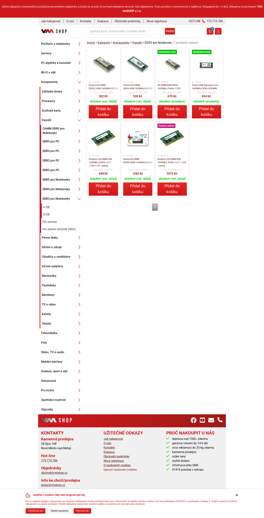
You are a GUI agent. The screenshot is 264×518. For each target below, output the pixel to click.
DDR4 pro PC (62, 151)
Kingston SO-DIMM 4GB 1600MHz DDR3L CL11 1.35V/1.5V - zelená (100, 162)
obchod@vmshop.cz (54, 472)
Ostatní (62, 323)
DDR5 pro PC (62, 141)
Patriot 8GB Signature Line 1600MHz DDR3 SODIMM (205, 87)
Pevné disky (62, 237)
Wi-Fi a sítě (61, 72)
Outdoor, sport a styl (61, 371)
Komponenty (61, 82)
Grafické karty (62, 110)
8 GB (46, 214)
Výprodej (61, 409)
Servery (61, 53)
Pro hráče (61, 390)
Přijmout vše (82, 510)
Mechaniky (62, 276)
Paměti (62, 120)
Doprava (103, 21)
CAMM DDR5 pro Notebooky (62, 131)
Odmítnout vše (35, 510)
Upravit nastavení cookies (120, 469)
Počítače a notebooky (61, 44)
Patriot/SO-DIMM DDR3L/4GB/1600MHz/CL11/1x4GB (103, 87)
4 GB (46, 207)
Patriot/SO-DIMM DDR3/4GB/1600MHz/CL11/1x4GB (138, 87)
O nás (70, 21)
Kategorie (104, 42)
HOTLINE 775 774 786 (206, 21)
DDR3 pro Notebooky (62, 198)
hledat (170, 31)
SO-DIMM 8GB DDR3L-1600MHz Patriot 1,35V (169, 87)
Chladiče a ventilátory (62, 256)
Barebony (62, 295)
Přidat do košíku (103, 112)
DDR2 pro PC (62, 170)
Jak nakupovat (50, 21)
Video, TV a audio (61, 352)
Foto (61, 342)
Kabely (62, 314)
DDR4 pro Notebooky (62, 189)
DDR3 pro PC (62, 160)
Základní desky (62, 91)
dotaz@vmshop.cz (53, 485)
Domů (91, 42)
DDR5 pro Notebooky (62, 179)
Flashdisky (62, 285)
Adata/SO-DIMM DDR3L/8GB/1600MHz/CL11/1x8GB (138, 161)
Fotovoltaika (61, 333)
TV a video (62, 304)
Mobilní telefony (61, 361)
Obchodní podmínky (128, 21)
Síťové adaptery (62, 266)
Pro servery (50, 222)
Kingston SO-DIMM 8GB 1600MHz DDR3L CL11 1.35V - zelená (171, 162)
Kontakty (85, 21)
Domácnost (61, 381)
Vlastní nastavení (59, 510)
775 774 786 (49, 460)
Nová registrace (157, 21)
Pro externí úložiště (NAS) (59, 229)
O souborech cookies (117, 465)
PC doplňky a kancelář (61, 63)
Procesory (62, 101)
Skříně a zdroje (62, 247)
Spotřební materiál (61, 400)
